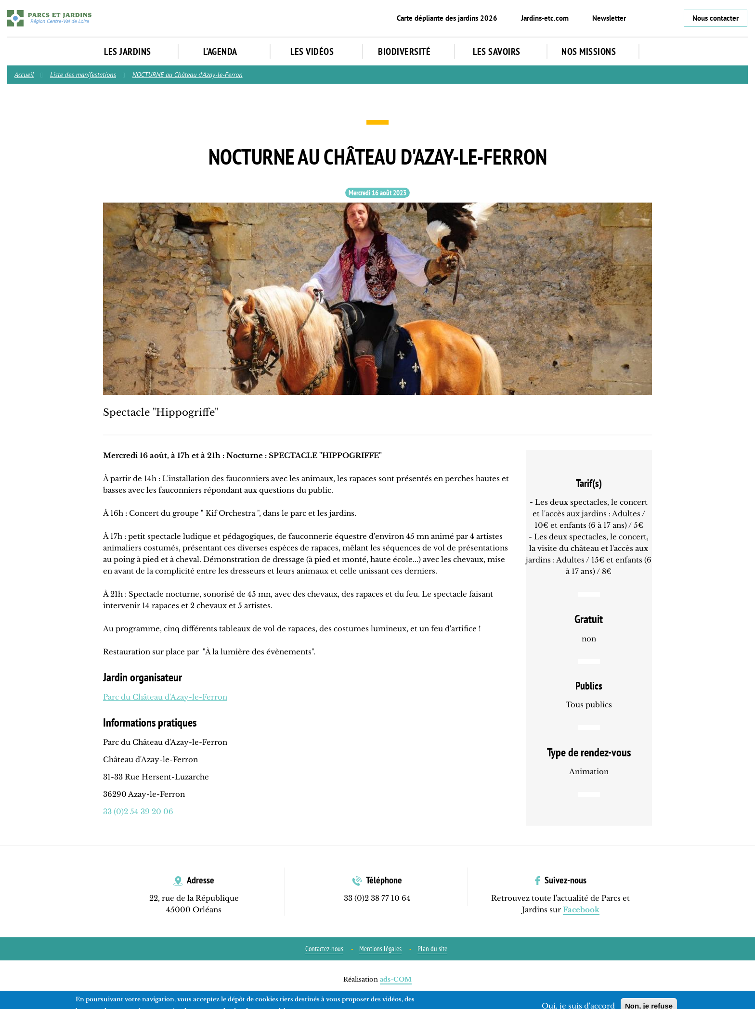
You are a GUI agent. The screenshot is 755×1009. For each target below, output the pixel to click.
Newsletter (609, 18)
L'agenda (225, 51)
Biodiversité (409, 51)
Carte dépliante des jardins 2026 (447, 18)
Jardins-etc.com (545, 18)
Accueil (24, 74)
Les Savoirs (501, 51)
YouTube (670, 18)
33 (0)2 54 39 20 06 (138, 811)
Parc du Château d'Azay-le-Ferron (165, 697)
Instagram (655, 18)
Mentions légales (380, 948)
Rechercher (661, 52)
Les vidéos (316, 51)
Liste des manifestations (83, 74)
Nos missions (593, 51)
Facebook (639, 18)
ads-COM (396, 979)
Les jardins (132, 51)
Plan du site (432, 948)
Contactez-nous (324, 948)
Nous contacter (715, 18)
